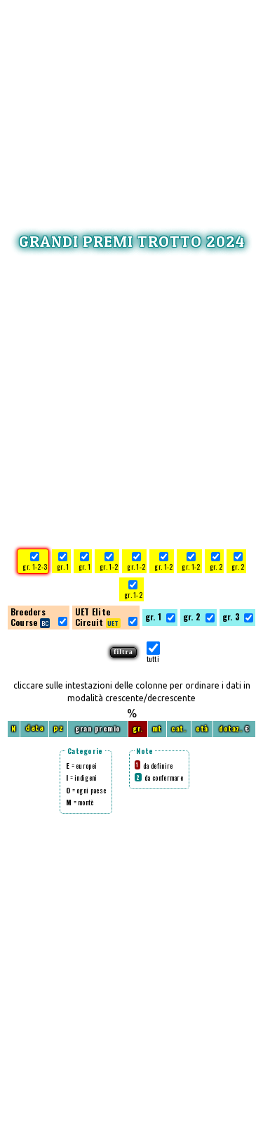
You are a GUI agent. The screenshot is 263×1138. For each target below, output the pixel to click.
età (202, 728)
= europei (81, 765)
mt (157, 728)
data (34, 728)
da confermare (159, 777)
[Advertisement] (132, 102)
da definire (154, 765)
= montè (80, 802)
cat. (178, 728)
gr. (138, 728)
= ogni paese (86, 790)
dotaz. (230, 728)
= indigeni (81, 777)
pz (58, 728)
